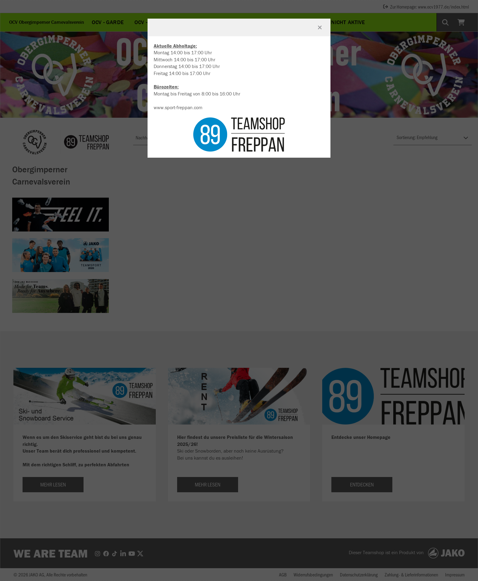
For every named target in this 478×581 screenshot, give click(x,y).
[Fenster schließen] (319, 27)
